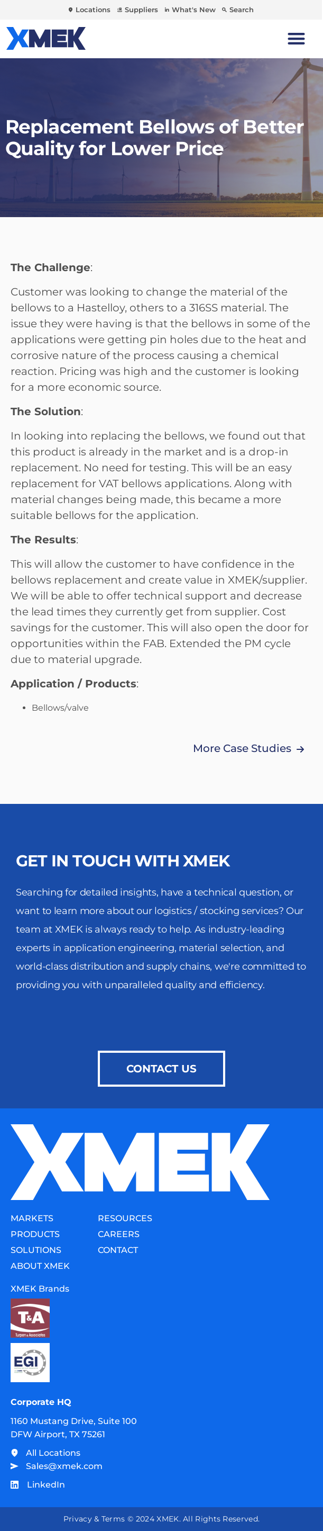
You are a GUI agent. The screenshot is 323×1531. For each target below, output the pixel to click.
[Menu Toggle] (296, 38)
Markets (32, 1218)
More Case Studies (242, 748)
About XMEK (40, 1266)
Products (35, 1234)
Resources (125, 1218)
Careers (119, 1234)
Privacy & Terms (94, 1519)
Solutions (36, 1250)
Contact (118, 1250)
